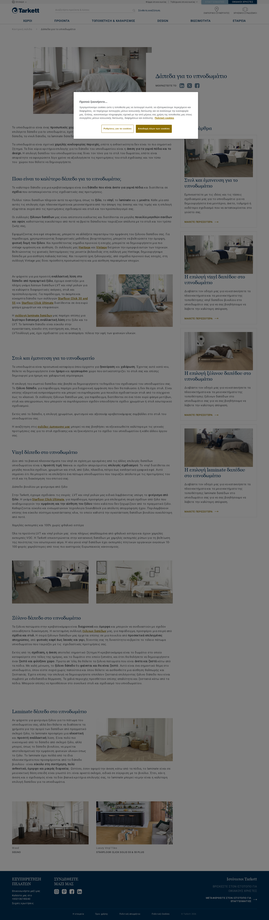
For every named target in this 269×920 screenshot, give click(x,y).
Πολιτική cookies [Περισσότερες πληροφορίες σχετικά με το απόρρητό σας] (164, 118)
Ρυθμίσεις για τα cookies (117, 128)
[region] (136, 115)
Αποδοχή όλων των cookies (154, 128)
